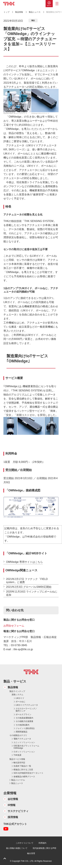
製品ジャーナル (18, 780)
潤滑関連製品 (21, 732)
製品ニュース (35, 12)
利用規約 (42, 843)
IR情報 (11, 805)
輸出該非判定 (19, 762)
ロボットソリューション (24, 752)
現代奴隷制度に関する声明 (44, 848)
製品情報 (19, 12)
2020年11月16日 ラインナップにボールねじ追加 (31, 593)
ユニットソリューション (24, 742)
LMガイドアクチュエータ (27, 705)
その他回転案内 (22, 725)
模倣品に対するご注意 (23, 769)
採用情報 (13, 817)
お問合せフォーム (13, 625)
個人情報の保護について (17, 848)
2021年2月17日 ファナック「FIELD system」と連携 (27, 581)
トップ (6, 12)
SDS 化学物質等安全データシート (28, 773)
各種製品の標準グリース (24, 776)
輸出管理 (31, 853)
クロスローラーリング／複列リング (26, 709)
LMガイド (20, 698)
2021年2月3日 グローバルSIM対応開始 (28, 586)
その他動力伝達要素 (24, 721)
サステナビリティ (18, 811)
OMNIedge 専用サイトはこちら (24, 562)
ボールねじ (20, 701)
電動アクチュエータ (22, 739)
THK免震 (17, 755)
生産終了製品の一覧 (22, 766)
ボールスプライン (23, 714)
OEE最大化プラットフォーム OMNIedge (26, 747)
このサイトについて (24, 843)
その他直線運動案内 (24, 718)
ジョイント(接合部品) (25, 728)
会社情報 (13, 799)
